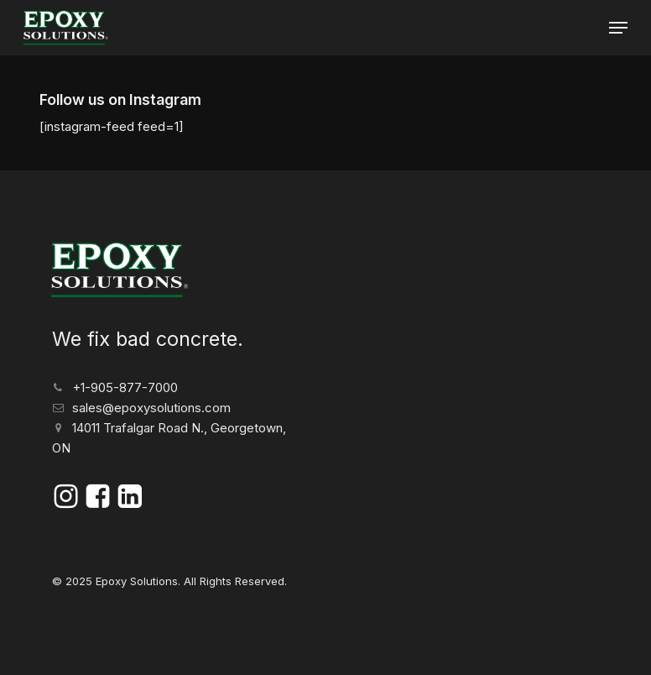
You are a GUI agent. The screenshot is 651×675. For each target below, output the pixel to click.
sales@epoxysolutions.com (151, 408)
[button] (618, 27)
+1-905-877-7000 (125, 387)
